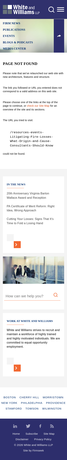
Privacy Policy (42, 439)
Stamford (14, 408)
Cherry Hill (29, 397)
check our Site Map (38, 105)
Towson (32, 408)
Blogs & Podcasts (18, 42)
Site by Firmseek (33, 450)
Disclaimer (22, 439)
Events (9, 36)
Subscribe (32, 433)
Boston (9, 397)
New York (9, 402)
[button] (59, 36)
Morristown (53, 397)
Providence (56, 402)
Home (16, 433)
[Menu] (60, 9)
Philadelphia (31, 402)
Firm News (11, 23)
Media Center (14, 48)
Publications (14, 29)
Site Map (49, 433)
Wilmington (51, 408)
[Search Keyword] (32, 297)
